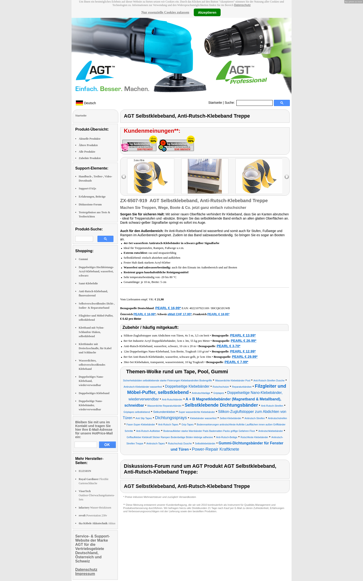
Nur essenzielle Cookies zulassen (165, 12)
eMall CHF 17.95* (180, 314)
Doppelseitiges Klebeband (94, 393)
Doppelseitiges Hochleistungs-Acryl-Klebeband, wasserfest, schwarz (96, 271)
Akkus (97, 523)
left (124, 177)
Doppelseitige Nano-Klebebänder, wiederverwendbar (91, 405)
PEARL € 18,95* (218, 314)
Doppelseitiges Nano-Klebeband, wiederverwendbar (91, 381)
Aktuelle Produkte (89, 138)
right (287, 177)
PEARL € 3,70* (228, 346)
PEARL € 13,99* (243, 335)
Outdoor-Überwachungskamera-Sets (97, 495)
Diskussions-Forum (90, 204)
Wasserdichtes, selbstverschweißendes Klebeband (92, 365)
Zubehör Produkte (90, 158)
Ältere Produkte (88, 145)
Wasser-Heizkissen (95, 507)
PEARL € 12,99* (243, 351)
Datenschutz (242, 5)
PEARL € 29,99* (245, 356)
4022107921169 (199, 308)
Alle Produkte (87, 151)
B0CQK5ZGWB (220, 308)
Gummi (83, 259)
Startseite (215, 102)
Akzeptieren (207, 12)
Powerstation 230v (93, 515)
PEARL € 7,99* (236, 362)
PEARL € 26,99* (244, 340)
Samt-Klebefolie (88, 283)
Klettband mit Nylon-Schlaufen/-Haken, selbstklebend (91, 332)
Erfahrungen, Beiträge (92, 196)
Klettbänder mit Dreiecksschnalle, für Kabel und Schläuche (95, 348)
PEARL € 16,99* (168, 308)
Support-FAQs (87, 188)
